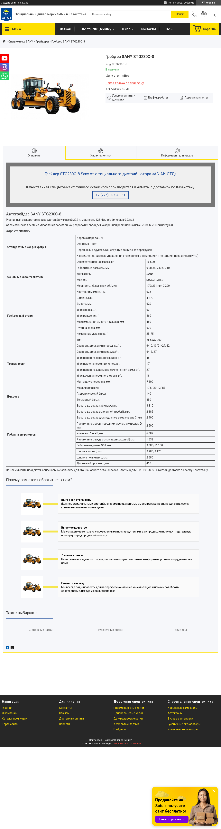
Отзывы (64, 713)
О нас (126, 29)
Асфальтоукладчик (126, 724)
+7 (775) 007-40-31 (110, 195)
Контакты (148, 29)
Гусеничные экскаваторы (184, 724)
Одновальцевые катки (128, 713)
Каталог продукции (14, 718)
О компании (9, 713)
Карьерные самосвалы (183, 707)
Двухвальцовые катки (128, 718)
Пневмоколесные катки (129, 707)
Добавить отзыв (204, 14)
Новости (64, 724)
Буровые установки (180, 718)
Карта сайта (10, 724)
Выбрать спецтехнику (94, 29)
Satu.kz (128, 740)
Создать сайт (8, 2)
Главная (65, 29)
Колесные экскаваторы (183, 729)
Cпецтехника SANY (20, 41)
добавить (189, 2)
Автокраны (175, 713)
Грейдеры (42, 41)
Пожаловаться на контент (127, 743)
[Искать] (180, 14)
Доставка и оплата (71, 718)
